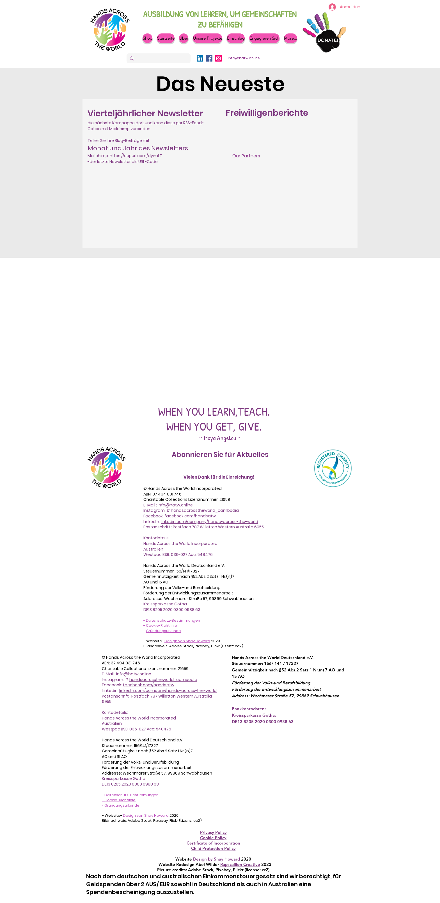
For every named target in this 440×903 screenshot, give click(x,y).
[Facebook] (209, 58)
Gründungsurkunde (163, 630)
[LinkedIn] (200, 58)
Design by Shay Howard (216, 859)
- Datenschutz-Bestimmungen (171, 620)
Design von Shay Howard (187, 641)
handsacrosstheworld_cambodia (205, 510)
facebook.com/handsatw (190, 516)
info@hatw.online (175, 505)
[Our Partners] (246, 156)
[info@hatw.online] (243, 58)
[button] (183, 38)
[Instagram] (218, 58)
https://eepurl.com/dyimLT (136, 156)
